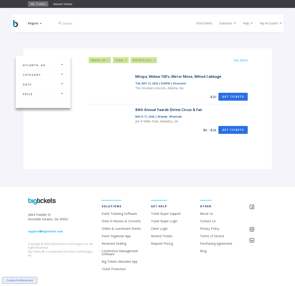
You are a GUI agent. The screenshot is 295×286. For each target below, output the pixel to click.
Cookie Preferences (19, 280)
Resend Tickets (62, 4)
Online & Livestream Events (121, 228)
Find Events (201, 23)
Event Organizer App (116, 236)
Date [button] (43, 84)
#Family (163, 116)
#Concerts (179, 83)
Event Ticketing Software (119, 213)
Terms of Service (212, 236)
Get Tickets (233, 96)
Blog (203, 251)
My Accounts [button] (268, 23)
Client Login (159, 228)
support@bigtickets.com (45, 231)
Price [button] (43, 94)
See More (241, 60)
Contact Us (208, 221)
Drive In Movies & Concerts (121, 221)
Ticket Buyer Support (166, 213)
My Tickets (38, 4)
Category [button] (43, 75)
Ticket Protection (114, 269)
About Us (206, 213)
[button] (38, 23)
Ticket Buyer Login (164, 221)
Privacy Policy (209, 228)
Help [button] (245, 23)
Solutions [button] (224, 23)
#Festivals (175, 116)
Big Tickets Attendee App (119, 261)
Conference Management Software (120, 252)
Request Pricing (162, 243)
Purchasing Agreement (216, 243)
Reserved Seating (114, 243)
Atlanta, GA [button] (43, 65)
